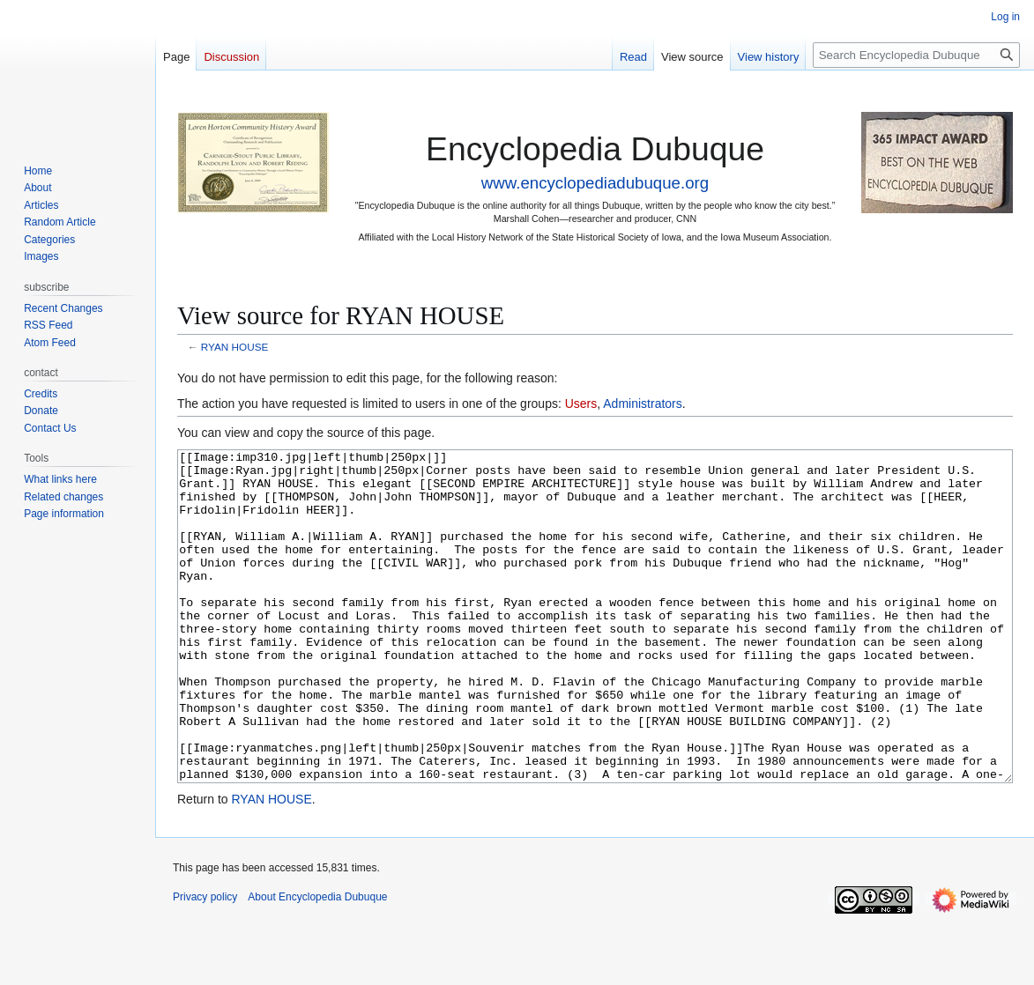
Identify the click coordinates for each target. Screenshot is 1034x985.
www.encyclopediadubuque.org (595, 183)
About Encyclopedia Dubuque (317, 963)
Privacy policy (205, 963)
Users (581, 403)
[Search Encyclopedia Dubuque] (916, 55)
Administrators (642, 403)
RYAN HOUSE (235, 346)
